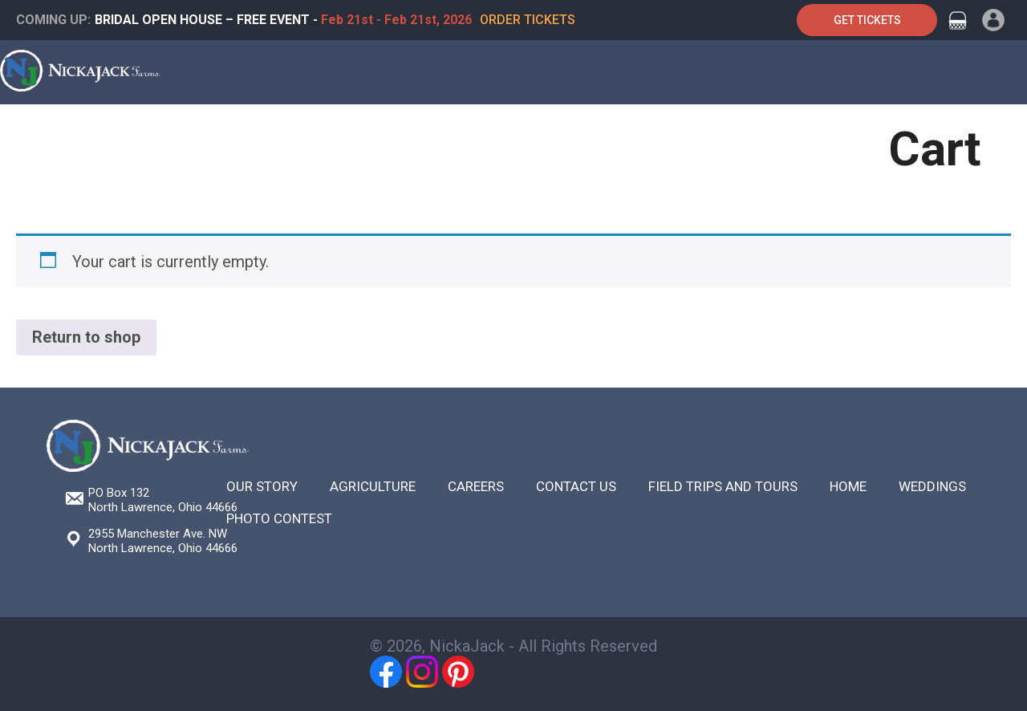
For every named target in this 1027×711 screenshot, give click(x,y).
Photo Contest (279, 518)
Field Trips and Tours (723, 486)
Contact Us (808, 130)
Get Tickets (867, 20)
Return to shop (86, 337)
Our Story (262, 486)
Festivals (475, 130)
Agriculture (568, 130)
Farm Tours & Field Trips (149, 130)
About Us (717, 130)
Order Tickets (527, 19)
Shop (647, 130)
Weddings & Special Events (336, 130)
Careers (476, 486)
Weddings (932, 486)
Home (29, 130)
